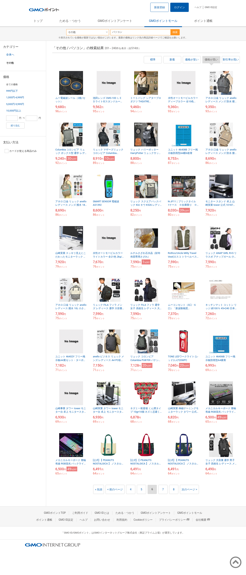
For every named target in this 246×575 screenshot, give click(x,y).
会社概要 (203, 519)
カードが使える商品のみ (21, 151)
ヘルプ (197, 7)
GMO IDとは (102, 512)
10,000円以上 (13, 110)
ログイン (179, 7)
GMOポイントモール (163, 21)
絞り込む (15, 125)
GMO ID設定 (211, 7)
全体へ (10, 54)
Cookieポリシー (143, 519)
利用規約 (121, 519)
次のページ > (189, 489)
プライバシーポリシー (174, 519)
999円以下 (12, 90)
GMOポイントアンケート (115, 21)
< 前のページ (115, 489)
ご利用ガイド (80, 512)
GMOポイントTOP (55, 512)
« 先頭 (98, 489)
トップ (38, 21)
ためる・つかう (70, 21)
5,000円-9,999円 (15, 104)
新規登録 (159, 7)
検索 (175, 32)
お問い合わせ (102, 519)
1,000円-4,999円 (15, 97)
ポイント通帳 (203, 21)
